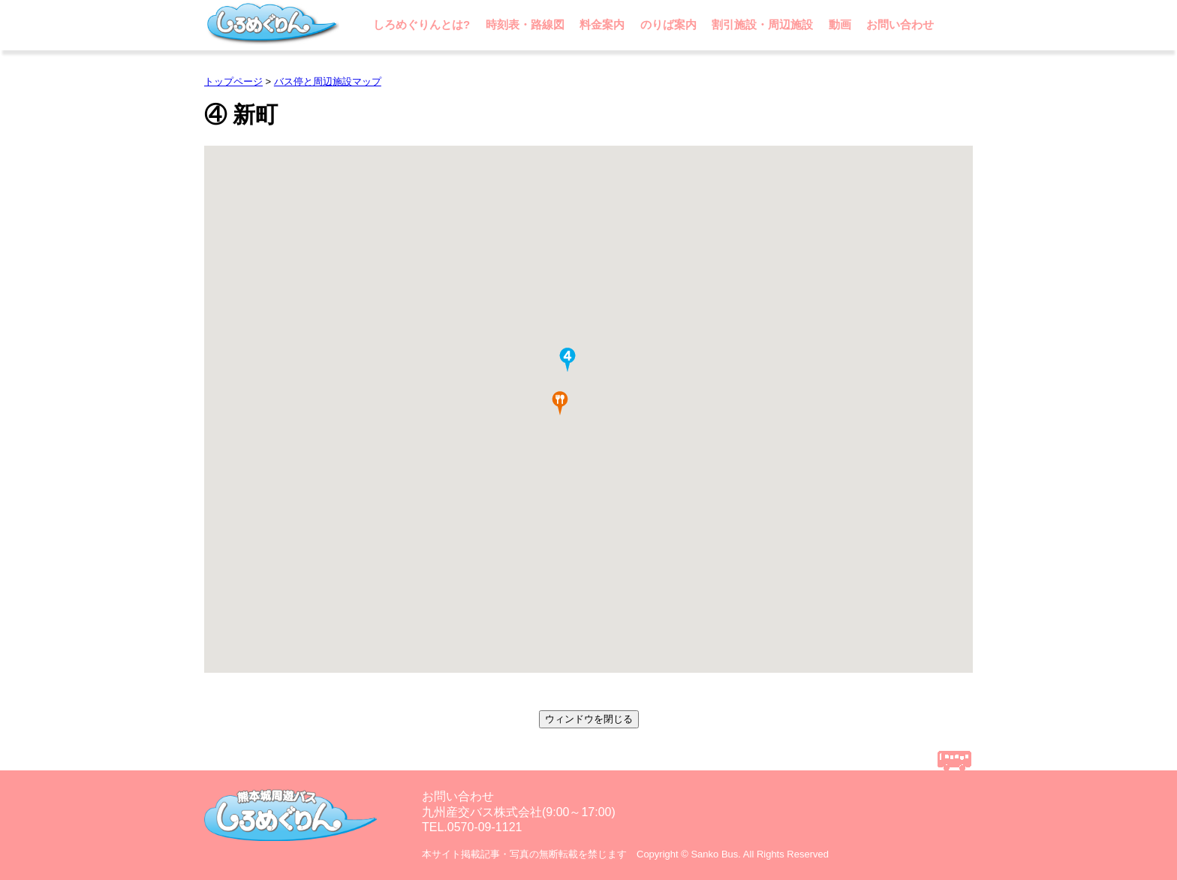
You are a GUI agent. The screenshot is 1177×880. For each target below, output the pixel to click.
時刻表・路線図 (525, 24)
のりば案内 (668, 24)
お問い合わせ (900, 24)
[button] (567, 360)
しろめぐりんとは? (421, 24)
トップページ (233, 81)
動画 (840, 24)
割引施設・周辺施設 (762, 24)
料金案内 (602, 24)
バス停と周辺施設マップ (327, 81)
